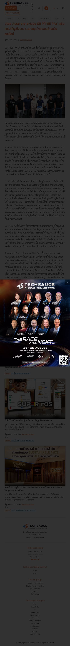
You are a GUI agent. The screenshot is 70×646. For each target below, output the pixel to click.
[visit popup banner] (35, 323)
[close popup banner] (67, 282)
